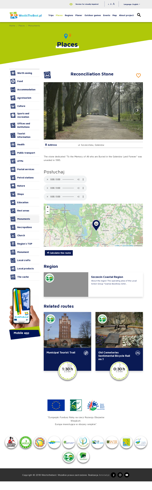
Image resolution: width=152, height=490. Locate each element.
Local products (22, 268)
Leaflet (117, 245)
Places (59, 15)
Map (114, 15)
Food (16, 81)
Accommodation (22, 89)
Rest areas (19, 210)
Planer (78, 15)
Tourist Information (20, 135)
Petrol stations (22, 177)
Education (19, 202)
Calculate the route (59, 253)
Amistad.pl (103, 483)
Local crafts (20, 260)
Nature (17, 185)
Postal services (22, 169)
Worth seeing (21, 73)
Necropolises (21, 227)
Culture (17, 106)
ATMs (16, 161)
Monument (19, 252)
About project (126, 15)
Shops (17, 194)
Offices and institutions (20, 125)
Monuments (34, 25)
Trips (50, 15)
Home (12, 25)
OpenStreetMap (127, 245)
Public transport (22, 152)
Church (17, 235)
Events (106, 15)
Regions (69, 15)
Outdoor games (93, 15)
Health (17, 144)
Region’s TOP (21, 243)
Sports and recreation (19, 115)
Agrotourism (20, 97)
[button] (137, 111)
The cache (19, 276)
